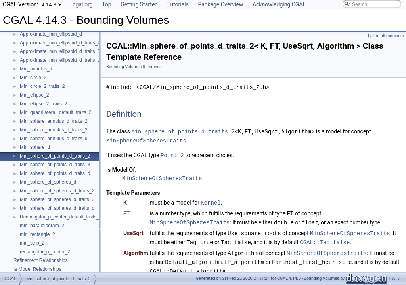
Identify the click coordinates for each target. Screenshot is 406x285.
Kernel (210, 201)
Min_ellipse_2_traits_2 (43, 103)
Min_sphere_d (35, 147)
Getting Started (139, 4)
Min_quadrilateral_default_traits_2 (56, 112)
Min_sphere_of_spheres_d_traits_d (57, 208)
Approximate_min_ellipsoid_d (51, 34)
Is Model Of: (121, 168)
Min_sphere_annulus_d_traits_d (54, 138)
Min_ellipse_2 (34, 95)
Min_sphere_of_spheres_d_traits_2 (57, 191)
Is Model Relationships (37, 269)
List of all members (386, 35)
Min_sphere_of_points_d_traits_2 (55, 156)
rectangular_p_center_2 (45, 252)
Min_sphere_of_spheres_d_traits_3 (57, 199)
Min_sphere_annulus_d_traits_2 (54, 121)
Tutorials (178, 4)
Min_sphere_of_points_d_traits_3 (55, 164)
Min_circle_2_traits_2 (42, 86)
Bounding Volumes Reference (134, 66)
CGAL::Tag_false (325, 239)
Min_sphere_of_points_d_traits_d (55, 173)
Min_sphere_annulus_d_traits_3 (54, 130)
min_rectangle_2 (37, 234)
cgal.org (82, 4)
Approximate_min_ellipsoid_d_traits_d (60, 60)
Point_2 (172, 154)
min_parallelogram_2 (42, 225)
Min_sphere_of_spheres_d (48, 182)
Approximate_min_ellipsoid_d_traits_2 (60, 43)
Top (106, 4)
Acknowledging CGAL (279, 4)
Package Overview (220, 4)
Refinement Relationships (40, 260)
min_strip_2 (32, 243)
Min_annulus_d (36, 69)
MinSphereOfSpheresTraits (146, 140)
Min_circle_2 (33, 77)
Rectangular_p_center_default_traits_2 (61, 217)
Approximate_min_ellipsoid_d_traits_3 (60, 51)
